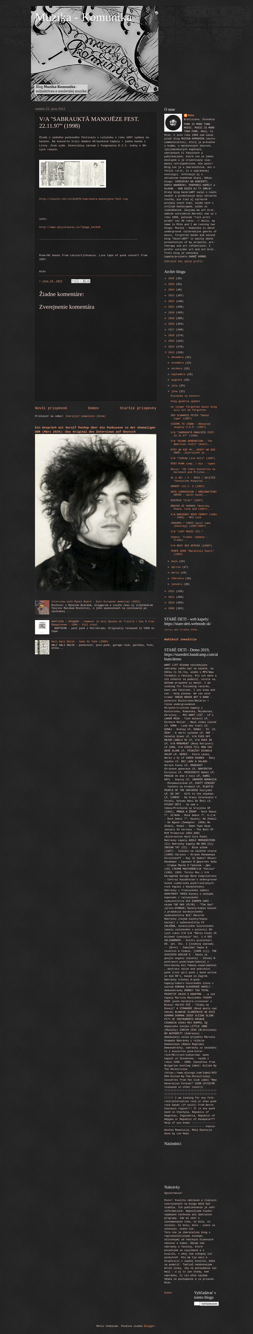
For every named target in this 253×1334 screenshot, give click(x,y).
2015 (172, 341)
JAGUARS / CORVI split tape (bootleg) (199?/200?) (191, 525)
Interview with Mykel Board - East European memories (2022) (95, 601)
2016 (172, 335)
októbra (177, 368)
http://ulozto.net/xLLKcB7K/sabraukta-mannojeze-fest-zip (83, 199)
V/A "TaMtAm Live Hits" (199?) (193, 458)
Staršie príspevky (138, 408)
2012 (172, 591)
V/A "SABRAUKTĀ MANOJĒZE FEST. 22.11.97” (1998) (193, 434)
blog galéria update (185, 401)
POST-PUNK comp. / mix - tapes (193, 463)
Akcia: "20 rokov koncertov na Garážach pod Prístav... (193, 471)
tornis (168, 629)
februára (178, 578)
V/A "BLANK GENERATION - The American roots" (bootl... (191, 443)
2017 (172, 329)
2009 (172, 608)
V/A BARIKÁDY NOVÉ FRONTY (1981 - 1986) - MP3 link (194, 516)
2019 (172, 318)
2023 (172, 295)
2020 (172, 312)
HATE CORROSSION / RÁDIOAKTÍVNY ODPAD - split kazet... (194, 493)
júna (175, 391)
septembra (179, 374)
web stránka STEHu (186, 629)
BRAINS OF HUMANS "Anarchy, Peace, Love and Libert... (191, 507)
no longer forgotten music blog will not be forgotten (194, 408)
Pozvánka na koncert (185, 396)
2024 (172, 289)
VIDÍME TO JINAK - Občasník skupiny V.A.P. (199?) (191, 425)
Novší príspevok (51, 408)
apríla (176, 567)
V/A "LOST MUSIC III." (187, 531)
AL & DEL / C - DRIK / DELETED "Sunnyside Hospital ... (193, 479)
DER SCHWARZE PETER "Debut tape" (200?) (190, 417)
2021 (172, 306)
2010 (172, 602)
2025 (172, 284)
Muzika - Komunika (83, 17)
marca (175, 572)
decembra (178, 357)
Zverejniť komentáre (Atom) (86, 416)
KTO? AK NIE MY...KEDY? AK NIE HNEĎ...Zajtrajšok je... (193, 451)
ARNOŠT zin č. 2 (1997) (187, 486)
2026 (172, 278)
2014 (172, 346)
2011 (172, 597)
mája (175, 561)
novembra (178, 362)
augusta (177, 379)
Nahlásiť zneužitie (180, 639)
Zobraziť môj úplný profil (183, 261)
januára (177, 584)
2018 (172, 323)
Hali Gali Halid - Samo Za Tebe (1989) (79, 641)
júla (175, 385)
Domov (93, 408)
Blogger (149, 1326)
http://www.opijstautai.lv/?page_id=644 (69, 227)
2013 (172, 352)
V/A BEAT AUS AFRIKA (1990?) (191, 545)
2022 (172, 301)
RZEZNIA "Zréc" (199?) (187, 500)
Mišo (191, 115)
